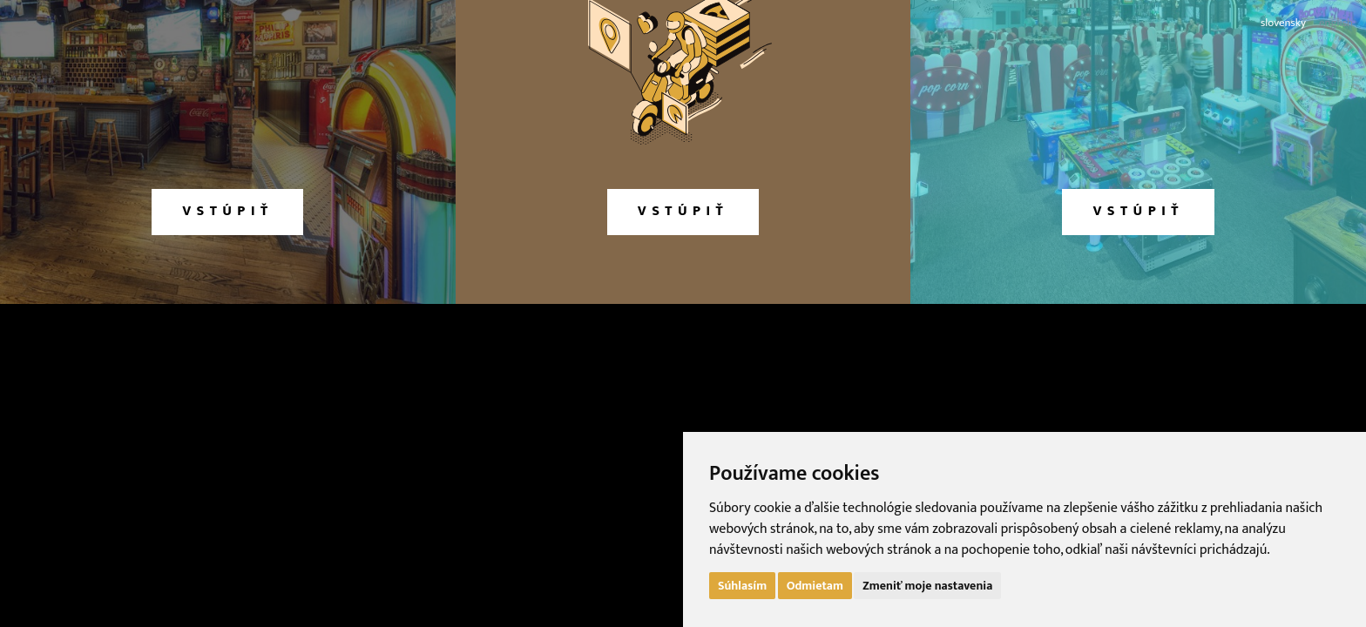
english (1336, 23)
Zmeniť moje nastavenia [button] (927, 586)
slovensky (1283, 23)
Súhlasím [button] (742, 586)
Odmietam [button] (815, 586)
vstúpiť (227, 211)
